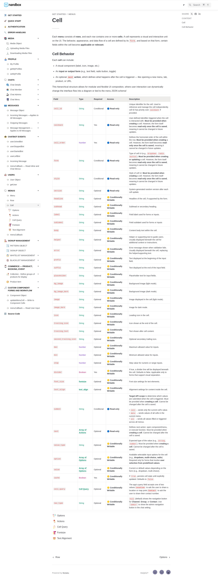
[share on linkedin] (199, 14)
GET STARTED (59, 14)
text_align (83, 389)
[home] (23, 5)
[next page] (165, 557)
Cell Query (84, 489)
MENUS (72, 14)
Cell (183, 22)
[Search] (199, 5)
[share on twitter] (192, 14)
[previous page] (56, 557)
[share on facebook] (196, 14)
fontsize (82, 381)
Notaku (66, 573)
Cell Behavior (187, 27)
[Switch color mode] (184, 5)
